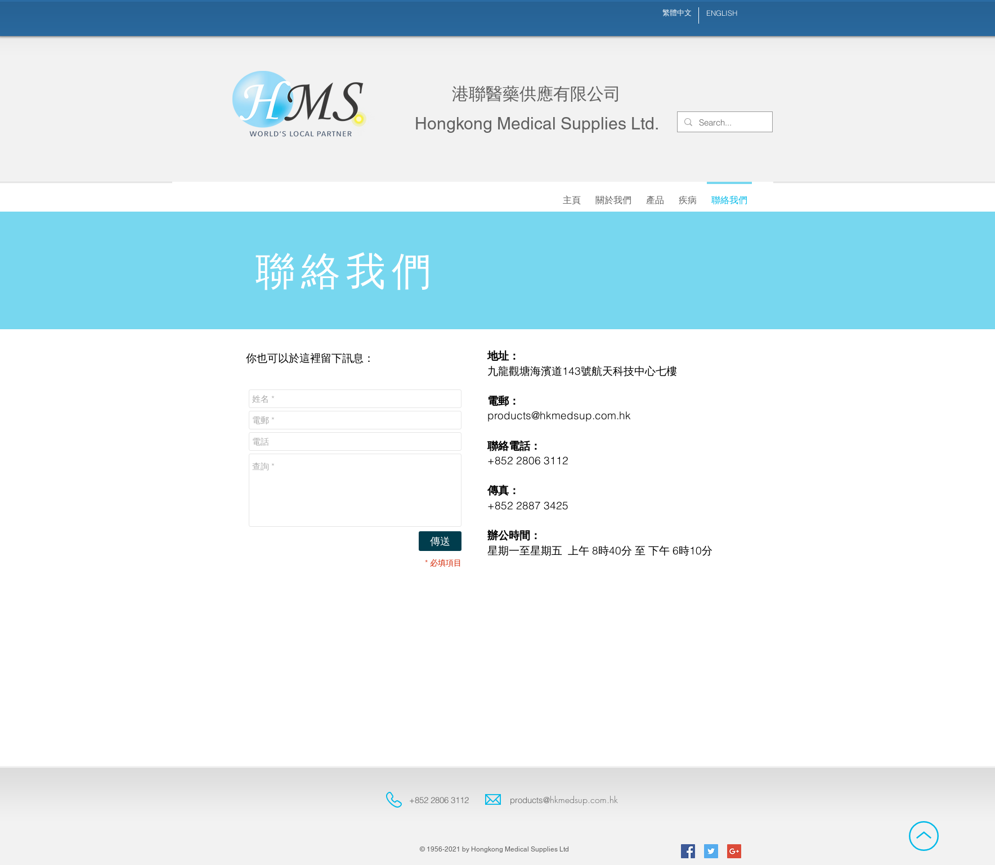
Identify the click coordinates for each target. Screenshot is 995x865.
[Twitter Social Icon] (711, 851)
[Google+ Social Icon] (734, 851)
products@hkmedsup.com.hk (559, 415)
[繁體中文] (677, 13)
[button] (613, 195)
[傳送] (440, 541)
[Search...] (724, 122)
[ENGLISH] (721, 13)
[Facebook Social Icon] (688, 851)
